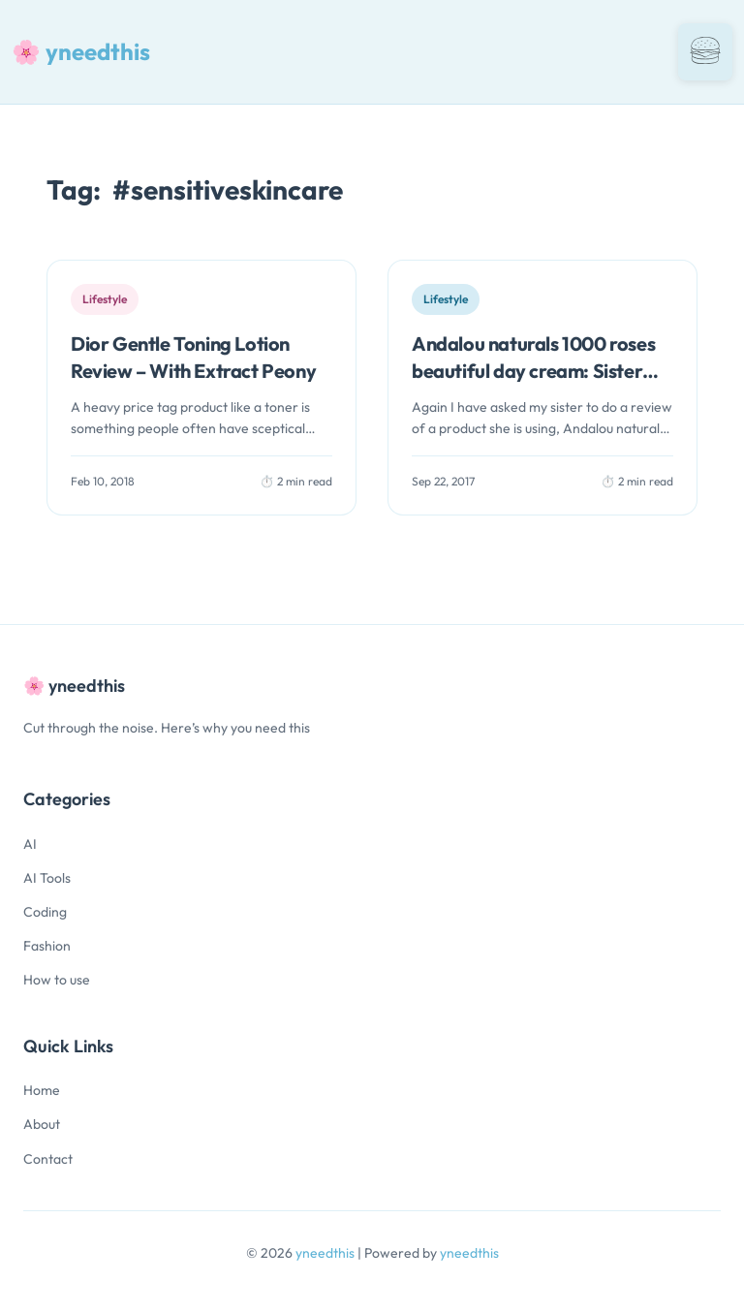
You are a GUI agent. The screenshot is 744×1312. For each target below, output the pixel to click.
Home (41, 1090)
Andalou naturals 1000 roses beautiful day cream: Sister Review (533, 370)
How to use (56, 979)
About (41, 1124)
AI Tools (47, 878)
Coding (45, 912)
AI (30, 844)
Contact (48, 1159)
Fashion (47, 945)
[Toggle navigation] (705, 51)
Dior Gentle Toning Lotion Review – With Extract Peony (193, 357)
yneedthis (326, 1253)
